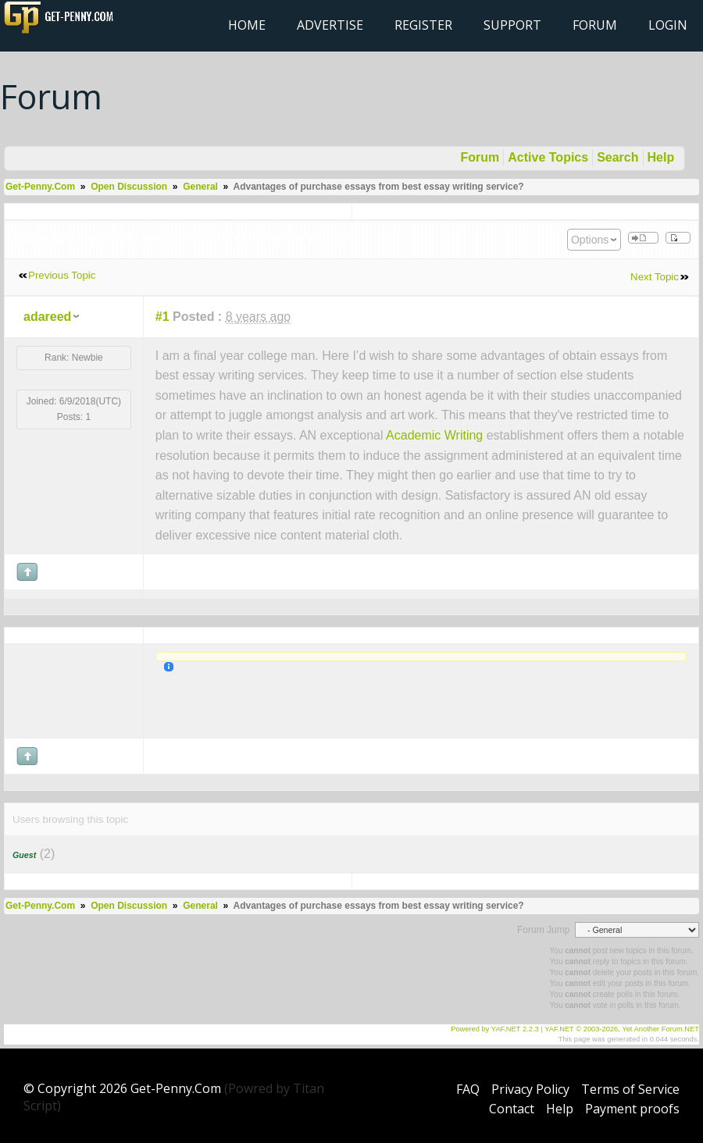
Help (661, 157)
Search (617, 157)
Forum (595, 25)
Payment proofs (632, 1108)
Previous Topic (61, 275)
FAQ (468, 1089)
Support (512, 25)
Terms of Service (630, 1089)
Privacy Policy (530, 1089)
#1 (162, 316)
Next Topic (654, 277)
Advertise (330, 25)
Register (423, 25)
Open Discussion (129, 186)
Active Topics (548, 157)
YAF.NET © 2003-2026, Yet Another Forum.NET (621, 1029)
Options (589, 239)
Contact (511, 1108)
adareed (47, 316)
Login (667, 25)
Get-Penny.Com (40, 186)
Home (247, 25)
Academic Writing (434, 435)
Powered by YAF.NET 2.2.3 (496, 1029)
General (200, 186)
